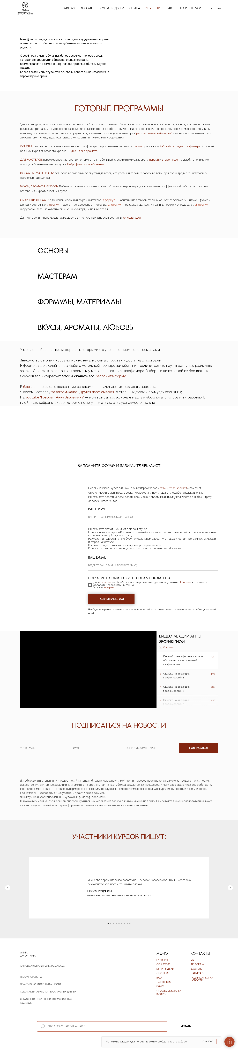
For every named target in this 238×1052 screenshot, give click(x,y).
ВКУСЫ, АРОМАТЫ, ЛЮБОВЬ (39, 186)
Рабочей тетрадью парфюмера (180, 146)
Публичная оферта (31, 977)
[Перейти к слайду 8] (127, 923)
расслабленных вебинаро (153, 133)
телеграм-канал (64, 392)
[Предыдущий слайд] (7, 887)
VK (192, 960)
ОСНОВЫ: (26, 146)
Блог (171, 8)
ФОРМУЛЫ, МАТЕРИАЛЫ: (37, 173)
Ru (213, 8)
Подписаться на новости (202, 979)
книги (138, 146)
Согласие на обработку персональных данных (48, 992)
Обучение (153, 8)
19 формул (114, 204)
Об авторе (163, 964)
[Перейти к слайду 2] (110, 923)
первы (153, 159)
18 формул (201, 204)
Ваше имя (96, 509)
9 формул (53, 204)
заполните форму (111, 376)
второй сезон (171, 159)
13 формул (108, 200)
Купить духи (112, 8)
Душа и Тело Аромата (173, 488)
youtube (32, 397)
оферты (109, 587)
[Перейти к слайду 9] (129, 923)
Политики (185, 582)
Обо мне (87, 8)
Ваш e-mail (97, 557)
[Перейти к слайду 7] (124, 923)
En (219, 8)
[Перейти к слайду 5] (119, 923)
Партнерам (190, 8)
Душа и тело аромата (83, 151)
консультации (132, 217)
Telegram (197, 964)
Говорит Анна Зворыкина (62, 397)
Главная (67, 8)
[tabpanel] (119, 544)
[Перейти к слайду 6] (121, 923)
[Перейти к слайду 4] (116, 923)
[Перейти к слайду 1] (108, 923)
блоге (28, 387)
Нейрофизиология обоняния (85, 164)
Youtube (196, 969)
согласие (105, 582)
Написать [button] (197, 973)
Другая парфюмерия (96, 392)
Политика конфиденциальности (40, 984)
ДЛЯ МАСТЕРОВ (31, 159)
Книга (134, 8)
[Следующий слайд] (230, 887)
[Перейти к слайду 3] (113, 923)
